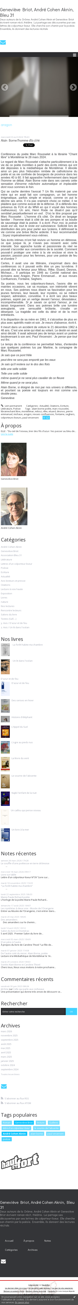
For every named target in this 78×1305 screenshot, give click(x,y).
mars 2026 (6, 1031)
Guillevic (53, 1122)
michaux (18, 414)
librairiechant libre (10, 411)
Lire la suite (7, 434)
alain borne (36, 1133)
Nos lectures (7, 606)
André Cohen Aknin (11, 547)
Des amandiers (9, 919)
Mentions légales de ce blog (36, 1291)
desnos (61, 411)
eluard (52, 411)
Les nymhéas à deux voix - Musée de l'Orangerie (27, 908)
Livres (4, 597)
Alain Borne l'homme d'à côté (20, 140)
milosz (38, 411)
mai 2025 (5, 1048)
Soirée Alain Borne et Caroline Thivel (20, 964)
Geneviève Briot (9, 551)
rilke (45, 411)
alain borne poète (41, 408)
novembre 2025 (9, 1035)
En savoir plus (22, 1302)
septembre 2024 (9, 1069)
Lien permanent (11, 405)
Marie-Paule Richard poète (15, 897)
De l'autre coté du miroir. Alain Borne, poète (24, 953)
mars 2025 (6, 1056)
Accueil (9, 1240)
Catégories (11, 1249)
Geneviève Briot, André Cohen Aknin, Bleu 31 (37, 12)
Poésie (17, 408)
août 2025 (6, 1044)
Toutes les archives (10, 1074)
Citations (54, 405)
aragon (28, 414)
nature (4, 602)
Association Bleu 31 (11, 555)
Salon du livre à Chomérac (15, 930)
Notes (47, 1240)
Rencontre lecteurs (11, 610)
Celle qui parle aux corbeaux (28, 989)
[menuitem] (9, 1240)
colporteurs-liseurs (11, 417)
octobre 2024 (8, 1065)
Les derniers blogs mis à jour (16, 1288)
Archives (33, 1249)
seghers (70, 414)
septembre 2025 (9, 1039)
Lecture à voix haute (12, 589)
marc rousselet (60, 408)
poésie (6, 1139)
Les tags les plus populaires (62, 1288)
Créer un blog (33, 1285)
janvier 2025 (7, 1061)
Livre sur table (8, 874)
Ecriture (64, 405)
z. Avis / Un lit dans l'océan (15, 627)
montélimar (28, 411)
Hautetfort (46, 1285)
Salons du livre (9, 614)
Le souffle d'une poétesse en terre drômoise (25, 863)
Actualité (44, 405)
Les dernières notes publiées (39, 1288)
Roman (7, 1122)
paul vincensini (30, 417)
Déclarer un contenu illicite (14, 1291)
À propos (29, 1240)
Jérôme (5, 989)
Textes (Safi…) (8, 619)
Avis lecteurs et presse (13, 580)
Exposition (6, 593)
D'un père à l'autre (11, 942)
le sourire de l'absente (46, 1128)
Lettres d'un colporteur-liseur (16, 564)
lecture (41, 1122)
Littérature (6, 408)
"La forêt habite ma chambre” (17, 885)
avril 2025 (6, 1052)
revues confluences (43, 414)
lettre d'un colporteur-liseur (16, 1128)
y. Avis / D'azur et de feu (14, 623)
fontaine (59, 414)
